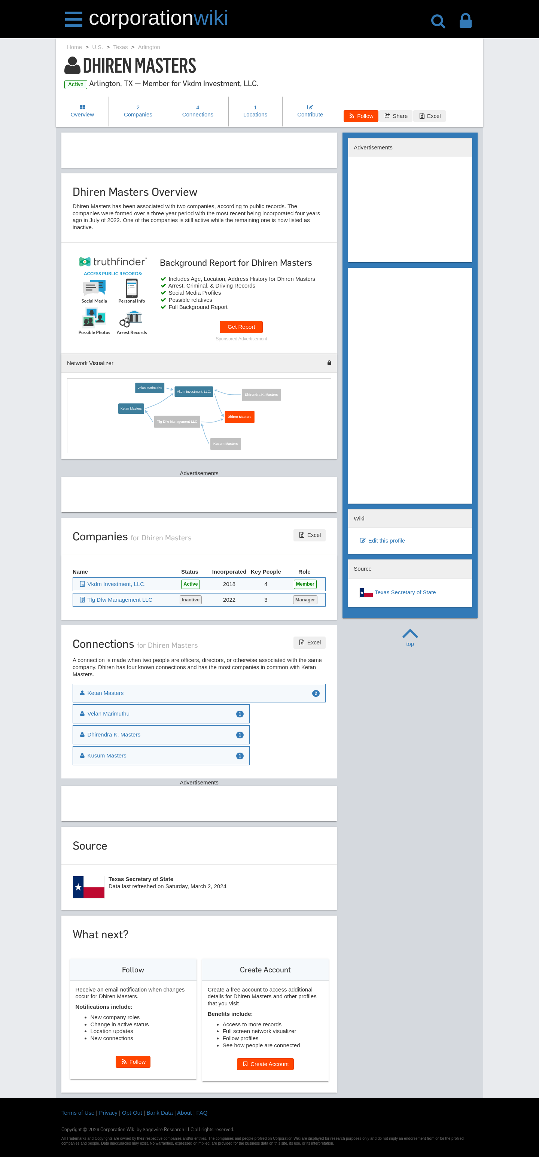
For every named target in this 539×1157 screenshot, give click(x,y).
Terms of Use (77, 1112)
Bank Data (160, 1112)
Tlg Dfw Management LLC (177, 421)
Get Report (241, 327)
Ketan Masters (131, 408)
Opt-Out (132, 1112)
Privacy (108, 1112)
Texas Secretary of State (397, 593)
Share (396, 116)
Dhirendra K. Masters (261, 395)
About (184, 1112)
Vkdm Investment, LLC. (194, 392)
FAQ (202, 1112)
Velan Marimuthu (149, 387)
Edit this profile (382, 540)
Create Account (265, 1064)
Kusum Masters (225, 444)
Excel (429, 116)
